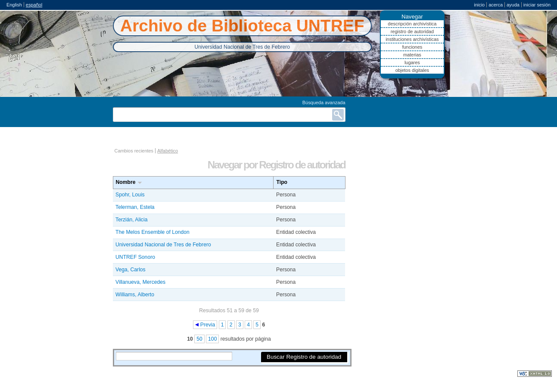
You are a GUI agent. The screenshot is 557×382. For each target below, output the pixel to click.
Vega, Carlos (130, 270)
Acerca (496, 4)
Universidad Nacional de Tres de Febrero (163, 245)
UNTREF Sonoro (135, 257)
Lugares (412, 62)
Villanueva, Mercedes (140, 282)
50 (199, 339)
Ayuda (513, 4)
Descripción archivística (412, 23)
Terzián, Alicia (131, 220)
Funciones (412, 47)
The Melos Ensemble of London (152, 232)
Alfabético (167, 150)
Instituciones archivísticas (412, 39)
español (34, 4)
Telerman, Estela (135, 207)
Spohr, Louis (130, 195)
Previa (207, 325)
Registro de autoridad (412, 31)
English (14, 4)
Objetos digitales (412, 70)
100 (212, 339)
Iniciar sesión (537, 4)
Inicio (479, 4)
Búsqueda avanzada (323, 102)
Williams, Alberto (134, 295)
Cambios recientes (134, 150)
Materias (412, 54)
